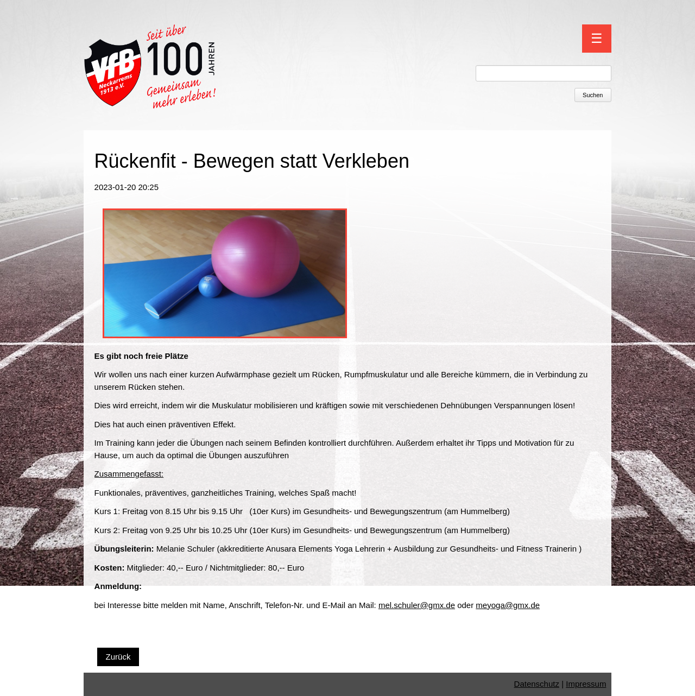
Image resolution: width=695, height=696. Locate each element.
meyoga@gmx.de (508, 605)
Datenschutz (536, 683)
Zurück (118, 656)
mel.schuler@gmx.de (416, 605)
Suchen (593, 95)
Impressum (586, 683)
